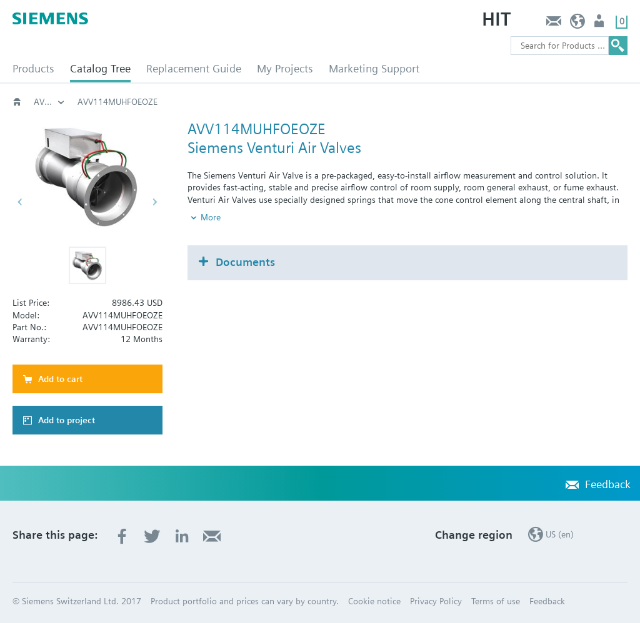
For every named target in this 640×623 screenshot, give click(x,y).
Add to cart (60, 379)
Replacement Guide (193, 68)
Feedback (608, 484)
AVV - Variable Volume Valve (321, 102)
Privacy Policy (436, 601)
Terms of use (495, 601)
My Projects (285, 68)
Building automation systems (49, 102)
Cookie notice (374, 601)
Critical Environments (119, 102)
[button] (87, 265)
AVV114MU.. (425, 102)
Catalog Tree (100, 68)
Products (33, 68)
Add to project (66, 420)
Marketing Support (374, 68)
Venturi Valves (213, 102)
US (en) (560, 534)
